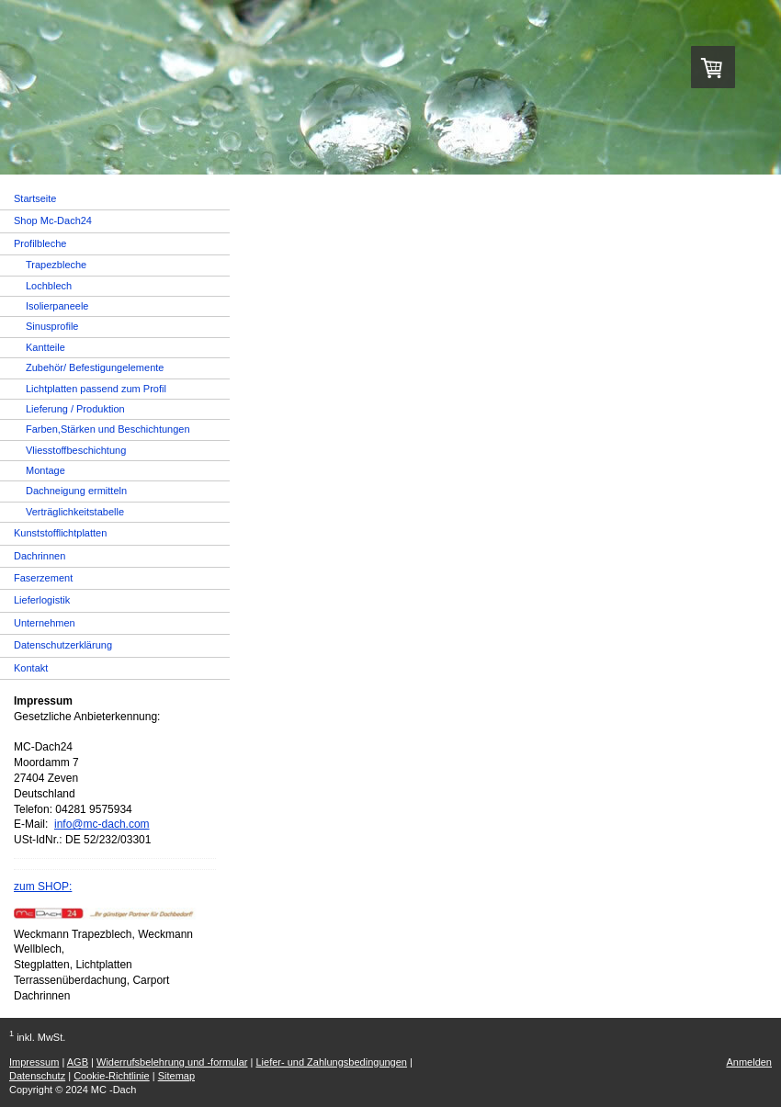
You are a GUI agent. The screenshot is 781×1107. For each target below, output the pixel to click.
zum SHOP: (43, 886)
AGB (77, 1061)
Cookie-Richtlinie (112, 1075)
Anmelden (749, 1061)
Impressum (34, 1061)
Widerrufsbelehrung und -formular (171, 1061)
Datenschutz (37, 1075)
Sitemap (176, 1075)
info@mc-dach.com (102, 824)
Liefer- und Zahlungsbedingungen (331, 1061)
